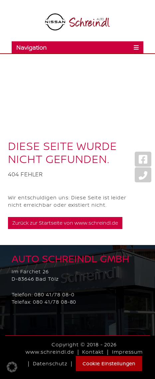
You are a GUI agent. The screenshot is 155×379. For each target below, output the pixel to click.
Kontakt (93, 351)
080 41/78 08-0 (54, 294)
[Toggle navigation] (77, 47)
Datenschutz (50, 363)
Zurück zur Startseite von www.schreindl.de (65, 222)
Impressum (127, 351)
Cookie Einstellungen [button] (109, 363)
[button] (12, 367)
